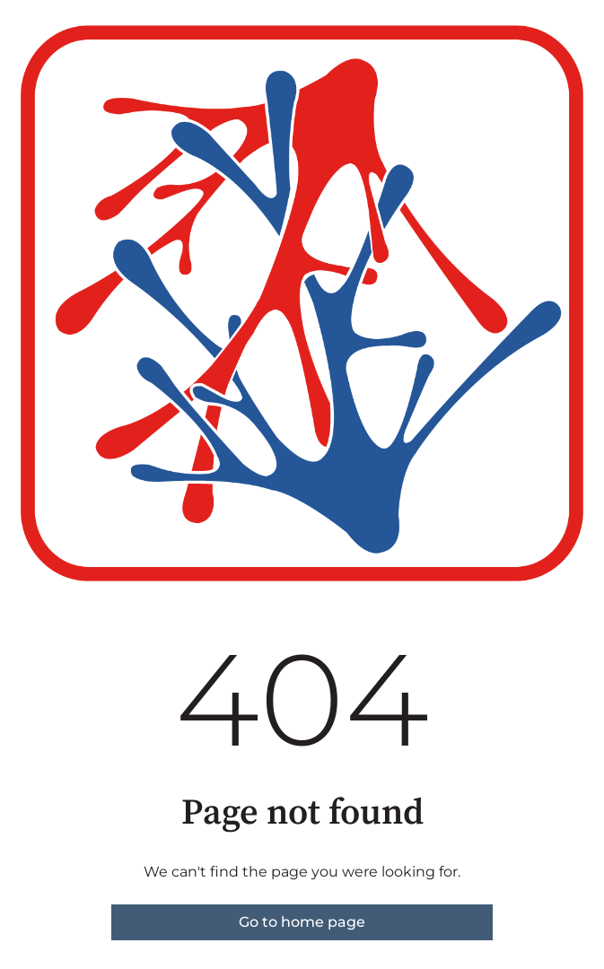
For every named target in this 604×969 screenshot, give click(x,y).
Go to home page (302, 921)
